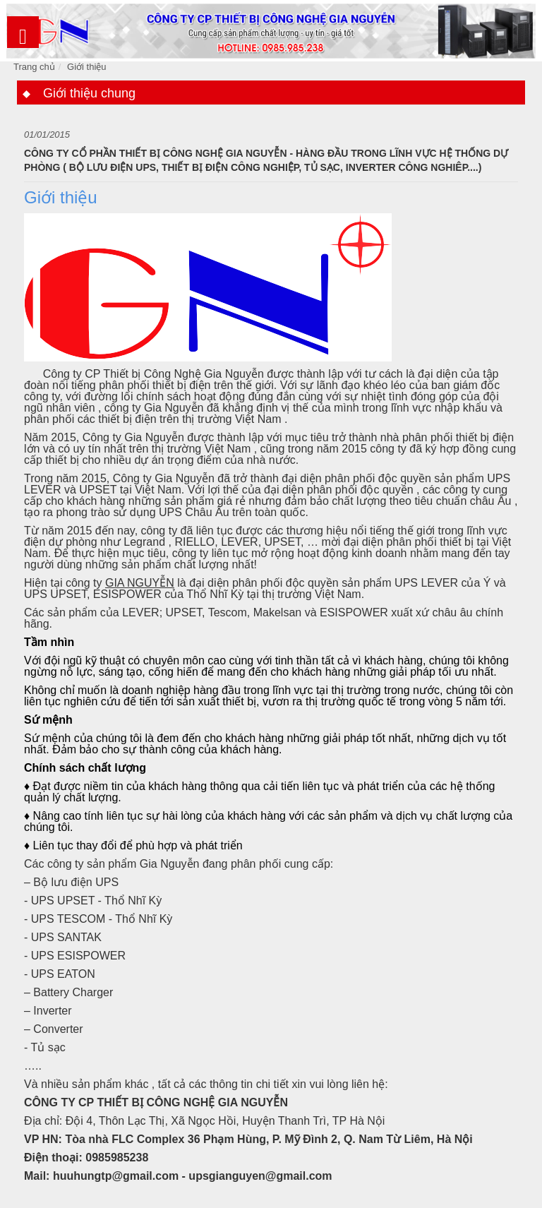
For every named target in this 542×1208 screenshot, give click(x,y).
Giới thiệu (86, 66)
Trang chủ (34, 66)
